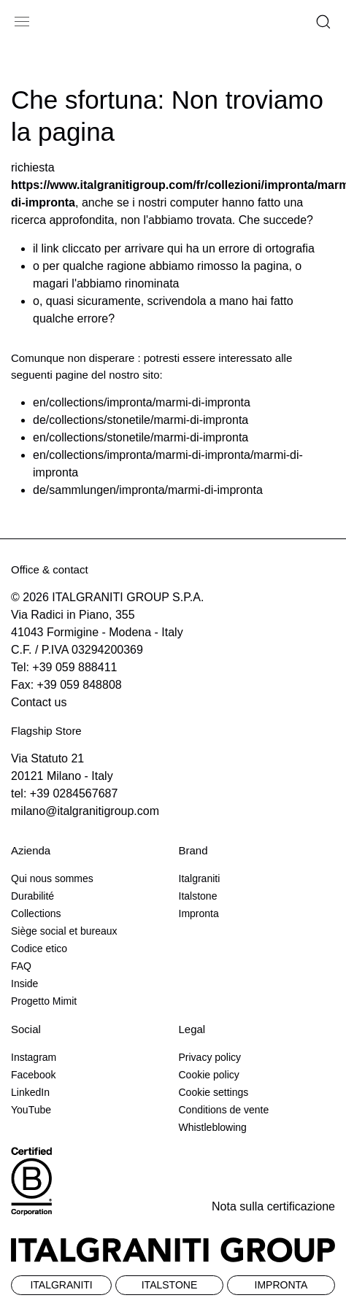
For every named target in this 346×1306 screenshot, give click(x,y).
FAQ (21, 966)
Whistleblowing (213, 1127)
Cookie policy (209, 1075)
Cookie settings (214, 1092)
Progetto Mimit (44, 1001)
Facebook (33, 1075)
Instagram (33, 1057)
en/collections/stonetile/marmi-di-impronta (140, 437)
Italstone (198, 896)
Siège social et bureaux (64, 931)
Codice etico (39, 948)
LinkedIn (30, 1092)
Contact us (38, 702)
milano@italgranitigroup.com (85, 811)
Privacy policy (210, 1057)
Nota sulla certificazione (273, 1206)
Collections (36, 913)
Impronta (199, 913)
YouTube (31, 1110)
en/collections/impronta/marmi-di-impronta (141, 402)
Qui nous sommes (52, 878)
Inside (24, 983)
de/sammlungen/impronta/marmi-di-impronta (148, 490)
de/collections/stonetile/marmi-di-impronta (140, 420)
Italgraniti (199, 878)
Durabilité (32, 896)
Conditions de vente (224, 1110)
